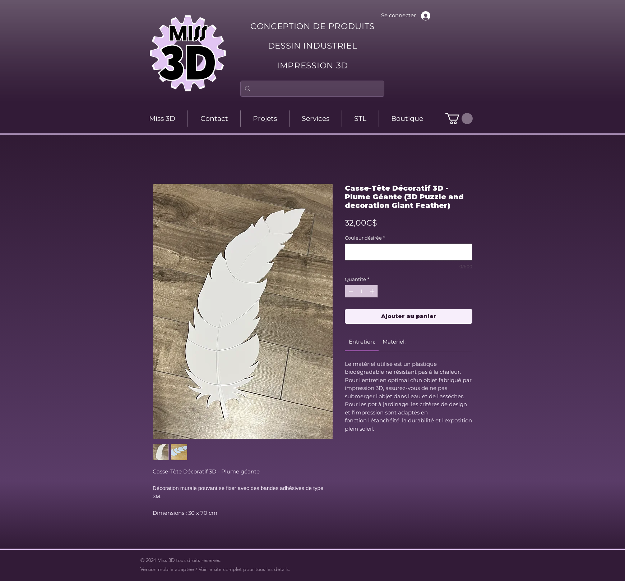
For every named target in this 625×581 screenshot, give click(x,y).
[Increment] (373, 291)
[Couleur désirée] (408, 252)
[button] (459, 118)
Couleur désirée (365, 238)
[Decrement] (350, 291)
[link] (362, 341)
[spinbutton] (362, 291)
